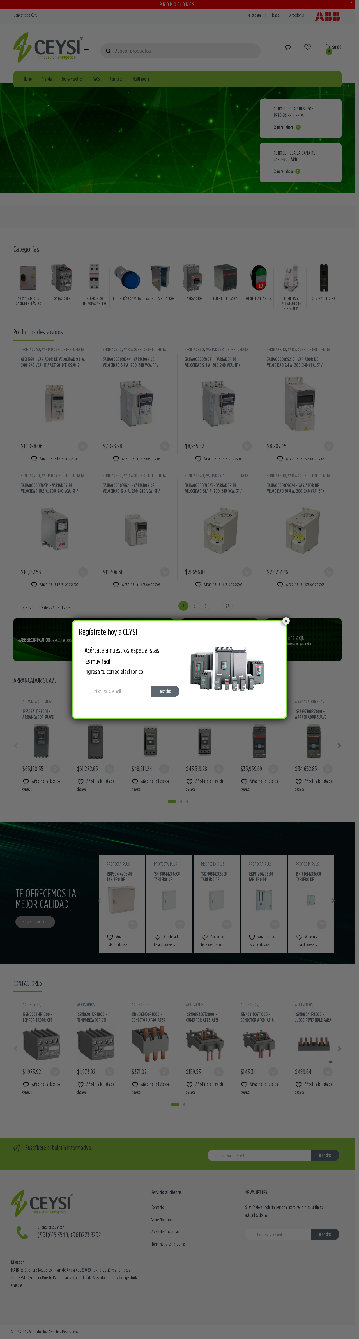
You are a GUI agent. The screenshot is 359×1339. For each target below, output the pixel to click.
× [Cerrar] (286, 621)
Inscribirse (165, 691)
